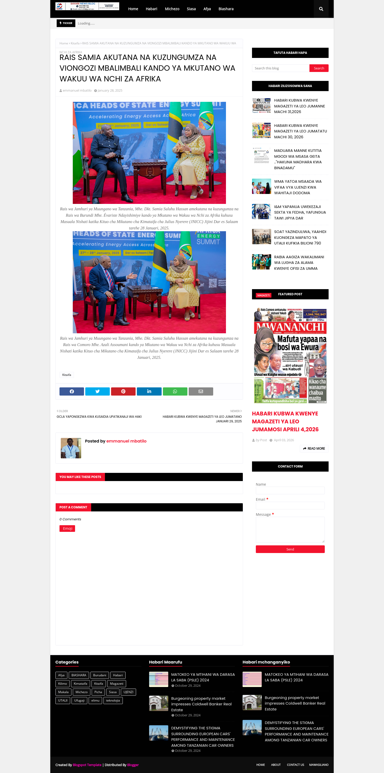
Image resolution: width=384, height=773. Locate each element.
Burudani (99, 675)
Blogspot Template (87, 765)
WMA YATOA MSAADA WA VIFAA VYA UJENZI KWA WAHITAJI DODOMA (298, 187)
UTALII (62, 700)
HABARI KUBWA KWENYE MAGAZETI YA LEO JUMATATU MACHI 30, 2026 (300, 131)
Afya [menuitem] (207, 8)
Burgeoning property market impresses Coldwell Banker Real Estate (201, 704)
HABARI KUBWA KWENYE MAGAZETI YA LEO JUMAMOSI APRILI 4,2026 (285, 421)
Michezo (82, 692)
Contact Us (295, 765)
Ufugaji (79, 700)
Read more (316, 448)
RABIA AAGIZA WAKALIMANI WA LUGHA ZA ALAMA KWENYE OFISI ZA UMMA (299, 262)
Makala (63, 692)
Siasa (113, 692)
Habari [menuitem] (151, 8)
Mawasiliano (319, 765)
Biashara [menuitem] (226, 8)
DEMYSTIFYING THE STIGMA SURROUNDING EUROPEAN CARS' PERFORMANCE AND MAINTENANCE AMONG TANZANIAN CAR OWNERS (203, 736)
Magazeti (116, 683)
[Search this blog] (280, 68)
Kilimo (62, 683)
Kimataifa (80, 683)
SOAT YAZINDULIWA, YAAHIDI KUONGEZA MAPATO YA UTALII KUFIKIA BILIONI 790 (300, 237)
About (276, 765)
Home (63, 43)
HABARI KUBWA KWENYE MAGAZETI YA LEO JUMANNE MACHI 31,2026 (299, 105)
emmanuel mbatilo (77, 90)
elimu (95, 700)
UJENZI (128, 692)
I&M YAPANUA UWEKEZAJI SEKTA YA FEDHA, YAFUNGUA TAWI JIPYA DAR (300, 212)
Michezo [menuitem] (172, 8)
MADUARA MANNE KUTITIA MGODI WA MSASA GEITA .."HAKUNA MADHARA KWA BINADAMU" (298, 159)
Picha (98, 692)
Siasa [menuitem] (191, 8)
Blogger (133, 765)
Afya (61, 675)
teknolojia (113, 700)
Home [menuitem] (133, 8)
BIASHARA (78, 675)
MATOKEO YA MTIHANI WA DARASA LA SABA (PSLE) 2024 (203, 677)
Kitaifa (75, 43)
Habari (118, 675)
